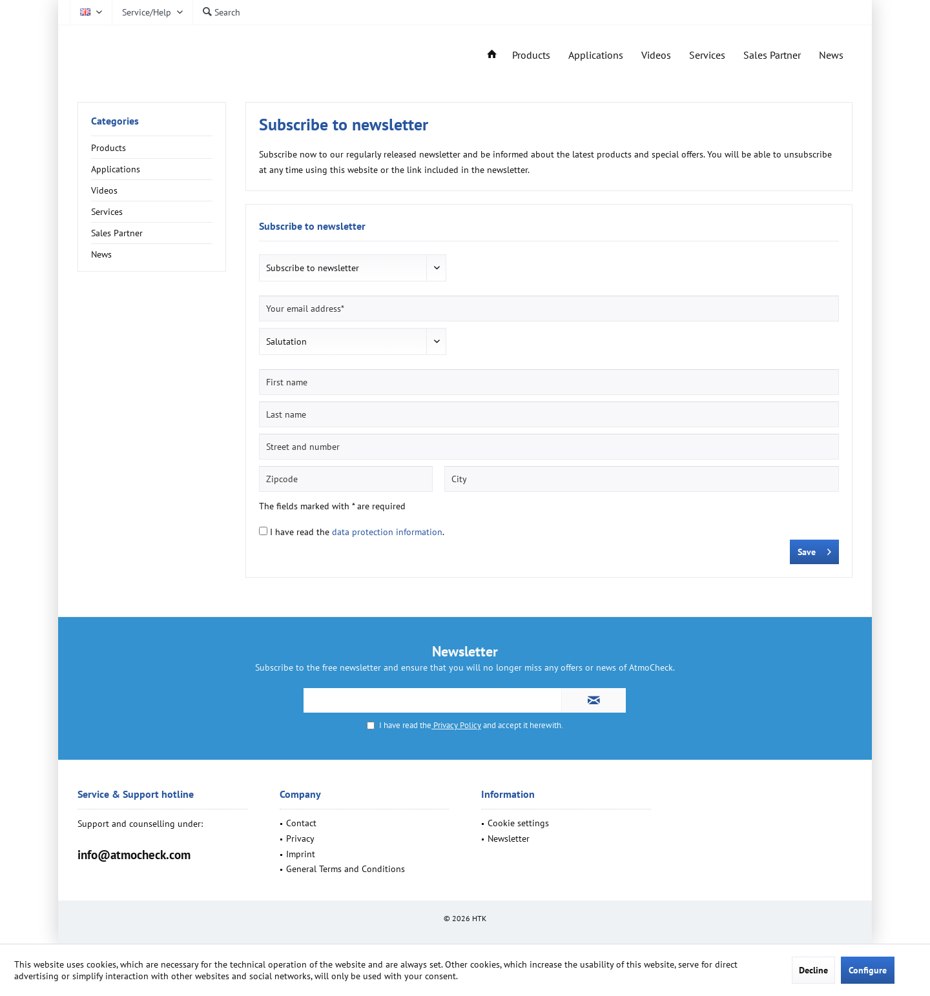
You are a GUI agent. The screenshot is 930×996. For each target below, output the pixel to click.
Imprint (300, 854)
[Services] (707, 55)
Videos (104, 190)
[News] (831, 55)
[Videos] (656, 55)
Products (108, 148)
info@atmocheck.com (134, 854)
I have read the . (357, 532)
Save (814, 550)
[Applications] (595, 55)
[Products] (531, 55)
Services (107, 212)
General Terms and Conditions (345, 869)
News (101, 254)
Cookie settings (518, 823)
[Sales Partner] (772, 55)
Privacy (300, 838)
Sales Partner (117, 233)
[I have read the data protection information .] (263, 531)
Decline (813, 970)
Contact (301, 823)
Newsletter (509, 838)
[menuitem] (152, 12)
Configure (868, 970)
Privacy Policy (456, 725)
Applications (115, 169)
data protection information (387, 532)
